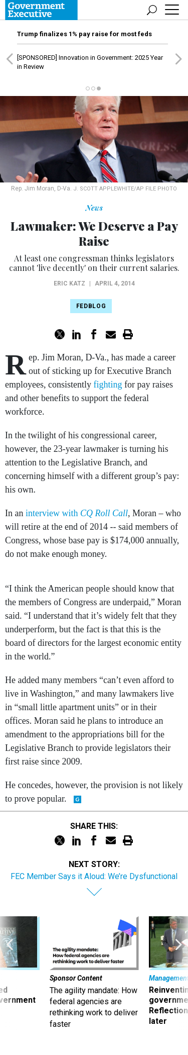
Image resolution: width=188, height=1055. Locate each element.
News (94, 208)
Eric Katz (69, 283)
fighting (107, 384)
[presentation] (9, 973)
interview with (77, 513)
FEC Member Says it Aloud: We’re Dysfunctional (94, 876)
